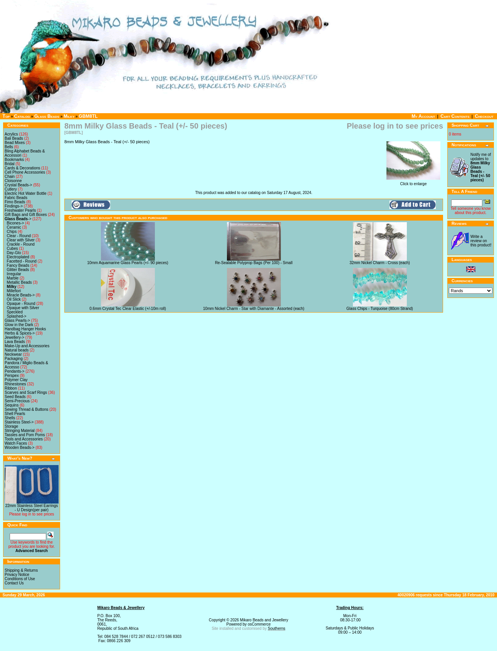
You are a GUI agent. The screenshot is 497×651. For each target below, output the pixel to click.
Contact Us (14, 583)
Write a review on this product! (480, 240)
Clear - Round (19, 236)
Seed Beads (15, 397)
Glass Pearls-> (17, 320)
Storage (11, 426)
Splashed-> (17, 316)
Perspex (12, 375)
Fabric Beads (16, 198)
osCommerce (259, 624)
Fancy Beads (18, 265)
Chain (10, 176)
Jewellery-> (14, 337)
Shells (10, 418)
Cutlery (11, 189)
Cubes (12, 248)
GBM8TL (88, 116)
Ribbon (11, 388)
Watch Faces (16, 443)
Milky (69, 116)
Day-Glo (14, 253)
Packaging (14, 358)
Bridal (10, 164)
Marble (13, 278)
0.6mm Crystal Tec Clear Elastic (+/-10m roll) (127, 308)
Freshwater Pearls (20, 210)
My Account (423, 116)
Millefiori (14, 291)
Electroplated (18, 257)
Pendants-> (14, 371)
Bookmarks (14, 159)
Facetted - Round (22, 261)
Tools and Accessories (24, 439)
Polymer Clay (16, 380)
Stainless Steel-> (19, 422)
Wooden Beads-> (19, 447)
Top (6, 116)
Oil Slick (14, 299)
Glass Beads (46, 116)
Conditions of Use (20, 579)
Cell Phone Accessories (25, 172)
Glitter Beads (18, 270)
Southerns (276, 628)
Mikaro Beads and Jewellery (264, 620)
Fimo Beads (15, 202)
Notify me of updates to (480, 167)
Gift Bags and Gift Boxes (26, 215)
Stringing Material (20, 430)
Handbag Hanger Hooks (25, 329)
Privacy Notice (17, 574)
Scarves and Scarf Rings (26, 392)
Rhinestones (15, 384)
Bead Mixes (15, 143)
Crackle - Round (21, 244)
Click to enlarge (413, 182)
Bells (9, 147)
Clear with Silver (21, 240)
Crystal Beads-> (18, 185)
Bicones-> (15, 223)
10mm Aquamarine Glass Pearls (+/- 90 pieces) (127, 263)
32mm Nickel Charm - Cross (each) (379, 263)
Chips (12, 231)
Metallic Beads (19, 282)
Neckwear (13, 354)
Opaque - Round (21, 303)
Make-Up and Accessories (27, 346)
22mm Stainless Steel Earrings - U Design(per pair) (31, 508)
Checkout (484, 116)
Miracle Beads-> (21, 295)
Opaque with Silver (23, 308)
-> (18, 219)
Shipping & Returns (21, 570)
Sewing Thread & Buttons (26, 409)
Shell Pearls (15, 414)
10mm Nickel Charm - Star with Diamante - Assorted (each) (253, 308)
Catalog (22, 116)
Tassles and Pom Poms (25, 435)
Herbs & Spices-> (20, 333)
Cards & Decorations (22, 168)
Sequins (11, 405)
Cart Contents (454, 116)
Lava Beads (15, 342)
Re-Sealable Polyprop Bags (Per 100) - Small (253, 263)
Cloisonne (13, 181)
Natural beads (17, 350)
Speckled (15, 312)
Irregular (14, 274)
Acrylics (11, 134)
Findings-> (14, 206)
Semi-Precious (17, 401)
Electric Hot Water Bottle (26, 193)
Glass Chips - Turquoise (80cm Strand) (379, 308)
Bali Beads (14, 138)
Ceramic (14, 227)
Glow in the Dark (19, 325)
